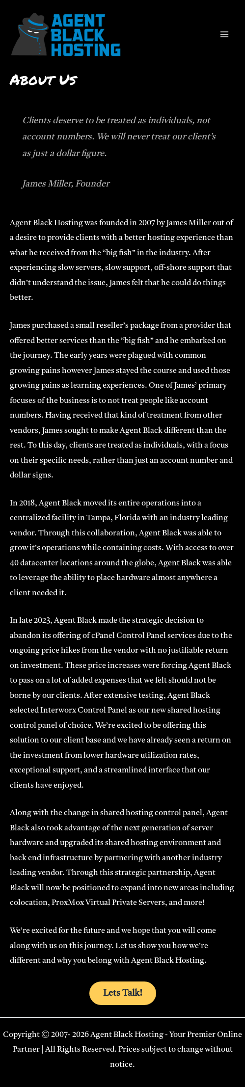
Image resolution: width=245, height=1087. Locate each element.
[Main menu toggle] (224, 35)
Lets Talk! (122, 993)
